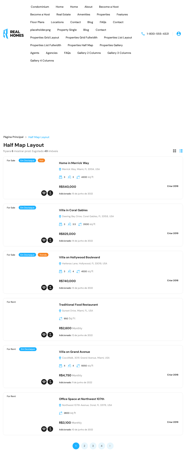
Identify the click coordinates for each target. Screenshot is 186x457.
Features (122, 14)
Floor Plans (37, 22)
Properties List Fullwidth (45, 45)
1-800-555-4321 (158, 34)
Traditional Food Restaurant (78, 304)
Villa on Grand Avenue (74, 352)
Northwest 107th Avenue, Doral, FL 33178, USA (85, 405)
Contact (75, 22)
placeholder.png (40, 30)
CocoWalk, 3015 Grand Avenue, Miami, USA (84, 357)
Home (59, 7)
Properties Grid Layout (44, 37)
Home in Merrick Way (74, 163)
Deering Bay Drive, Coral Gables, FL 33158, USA (86, 216)
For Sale (11, 160)
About (88, 7)
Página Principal (13, 137)
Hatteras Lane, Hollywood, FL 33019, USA (83, 263)
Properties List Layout (118, 37)
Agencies (51, 53)
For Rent (11, 302)
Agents (34, 53)
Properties (103, 14)
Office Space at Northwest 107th (81, 399)
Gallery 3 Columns (119, 53)
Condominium (40, 7)
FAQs (103, 22)
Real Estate (63, 14)
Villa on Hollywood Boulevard (79, 257)
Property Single (67, 30)
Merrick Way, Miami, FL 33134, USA (79, 169)
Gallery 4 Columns (42, 60)
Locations (57, 22)
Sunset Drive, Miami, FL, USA (76, 310)
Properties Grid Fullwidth (81, 37)
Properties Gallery (111, 45)
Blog (90, 22)
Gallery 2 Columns (89, 53)
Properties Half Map (80, 45)
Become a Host (109, 7)
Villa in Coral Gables (73, 210)
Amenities (83, 14)
